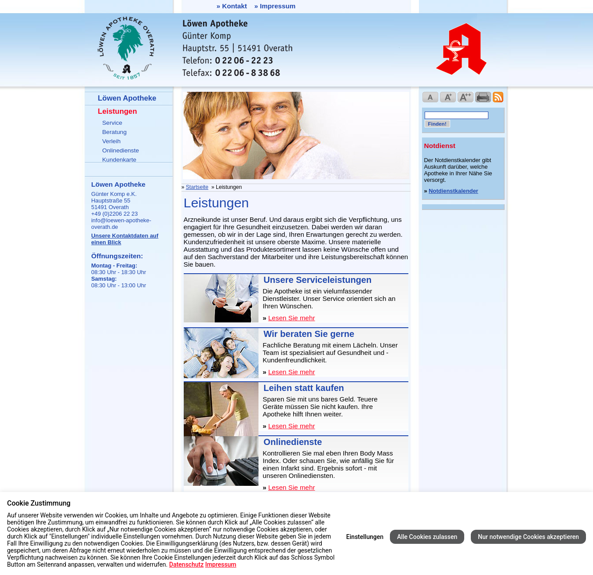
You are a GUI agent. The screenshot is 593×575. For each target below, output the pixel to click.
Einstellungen (365, 536)
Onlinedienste (120, 150)
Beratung (114, 132)
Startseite (197, 187)
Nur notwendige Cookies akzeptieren (528, 536)
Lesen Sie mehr (291, 318)
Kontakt (234, 6)
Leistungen (117, 111)
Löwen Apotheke (127, 98)
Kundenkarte (119, 159)
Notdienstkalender (453, 191)
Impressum (277, 6)
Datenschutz (186, 564)
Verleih (111, 141)
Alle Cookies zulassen (427, 536)
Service (112, 122)
